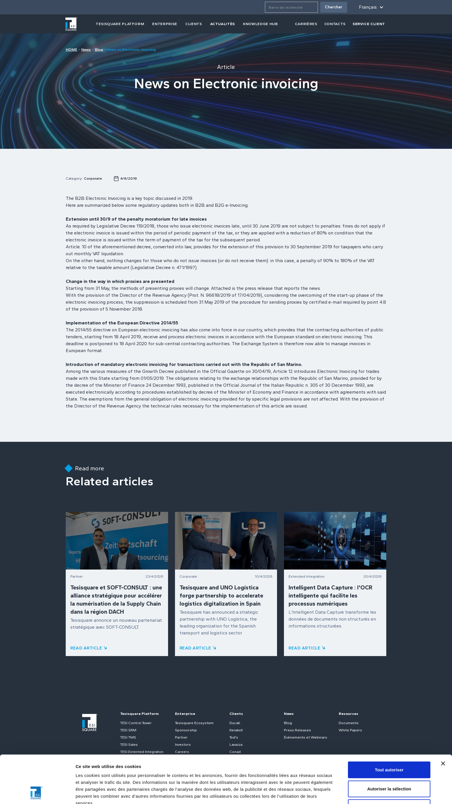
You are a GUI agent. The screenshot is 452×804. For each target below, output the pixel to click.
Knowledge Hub (260, 24)
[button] (370, 7)
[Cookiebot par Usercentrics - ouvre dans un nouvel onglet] (37, 792)
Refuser (389, 762)
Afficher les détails (95, 792)
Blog (99, 49)
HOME (71, 49)
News (86, 49)
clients (193, 24)
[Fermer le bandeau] (443, 719)
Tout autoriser (389, 724)
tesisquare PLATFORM (120, 24)
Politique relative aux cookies (193, 765)
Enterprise (164, 24)
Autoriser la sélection (389, 743)
